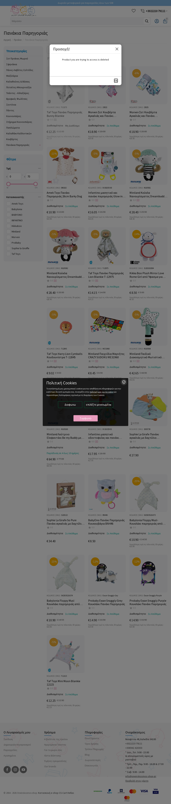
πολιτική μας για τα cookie (101, 391)
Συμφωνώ (85, 418)
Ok (115, 80)
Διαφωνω (70, 404)
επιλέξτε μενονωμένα (98, 404)
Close (116, 48)
